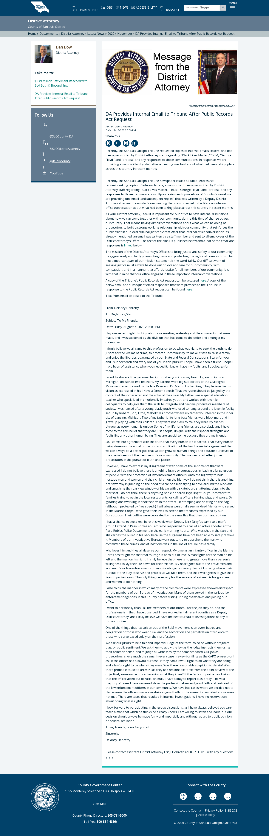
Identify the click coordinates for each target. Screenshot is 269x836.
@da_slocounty (56, 161)
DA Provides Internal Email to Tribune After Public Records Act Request (184, 34)
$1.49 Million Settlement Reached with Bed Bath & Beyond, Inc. (61, 83)
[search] (202, 8)
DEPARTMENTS (85, 9)
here (203, 280)
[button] (232, 7)
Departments (48, 34)
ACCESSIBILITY (144, 7)
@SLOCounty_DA (57, 136)
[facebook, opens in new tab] (183, 796)
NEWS (122, 7)
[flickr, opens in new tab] (213, 796)
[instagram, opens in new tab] (228, 796)
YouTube (52, 173)
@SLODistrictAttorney (61, 149)
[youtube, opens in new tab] (198, 796)
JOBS (107, 7)
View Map (102, 803)
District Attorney (43, 21)
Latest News (96, 34)
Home (32, 34)
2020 (111, 34)
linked (128, 245)
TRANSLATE (170, 9)
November (124, 34)
